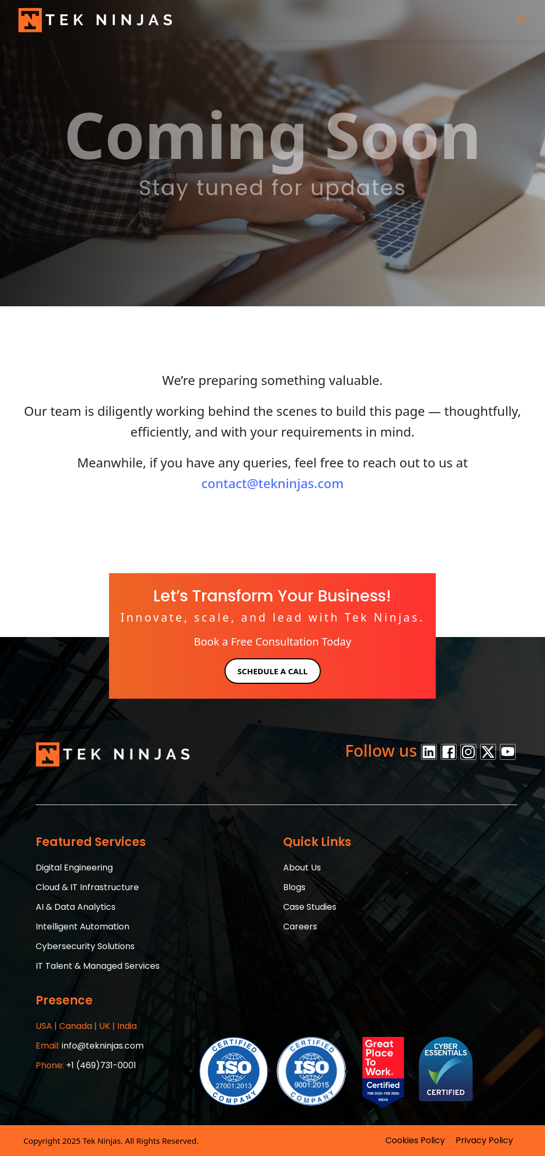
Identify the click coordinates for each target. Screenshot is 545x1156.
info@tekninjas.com (90, 1045)
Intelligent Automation (82, 926)
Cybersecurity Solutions (85, 946)
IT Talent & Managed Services (98, 965)
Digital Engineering (74, 867)
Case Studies (309, 906)
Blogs (294, 887)
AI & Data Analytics (75, 906)
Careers (300, 926)
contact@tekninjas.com (272, 483)
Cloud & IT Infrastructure (87, 887)
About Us (302, 867)
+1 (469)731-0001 (86, 1065)
